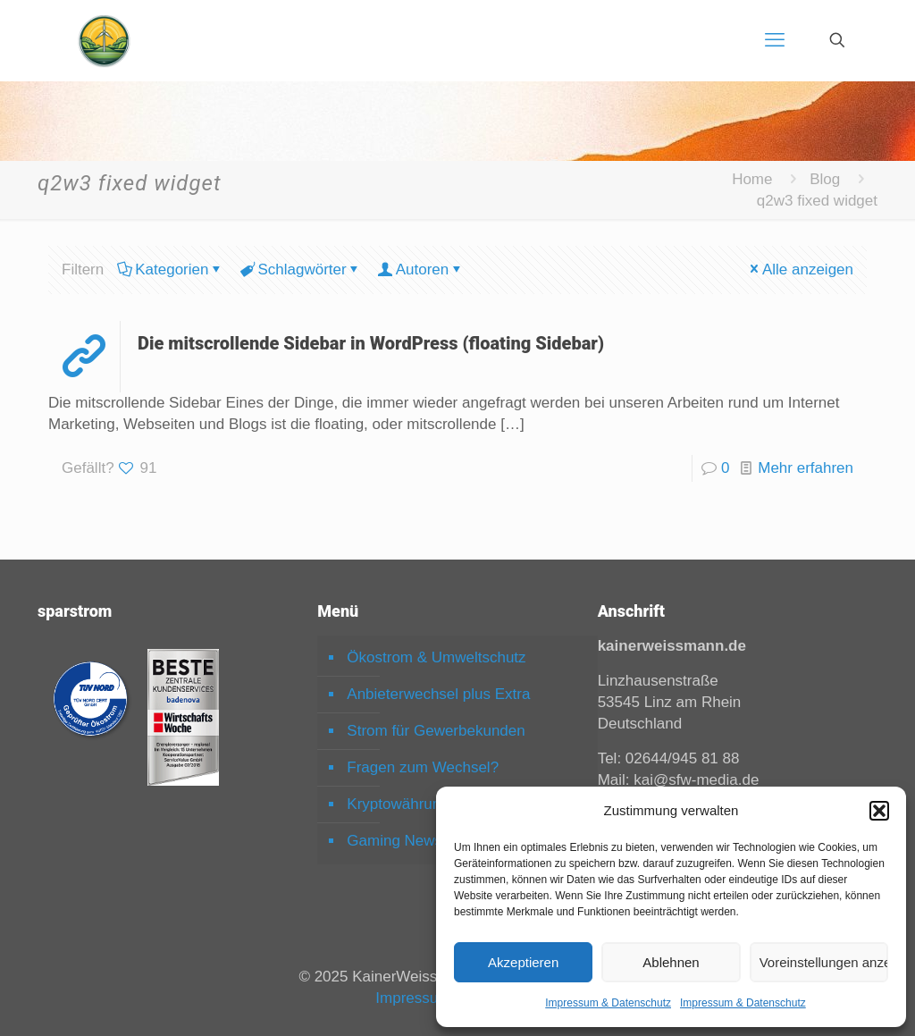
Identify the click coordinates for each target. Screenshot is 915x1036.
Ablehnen (670, 962)
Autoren (421, 269)
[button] (879, 811)
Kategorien (170, 269)
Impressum (412, 998)
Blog (825, 179)
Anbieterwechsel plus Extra (438, 694)
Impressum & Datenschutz (608, 1003)
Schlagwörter (300, 269)
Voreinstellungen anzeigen (824, 962)
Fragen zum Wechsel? (423, 767)
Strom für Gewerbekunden (436, 730)
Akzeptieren (523, 962)
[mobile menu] (775, 40)
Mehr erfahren (805, 467)
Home (752, 179)
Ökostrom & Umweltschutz (436, 657)
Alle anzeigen (800, 269)
